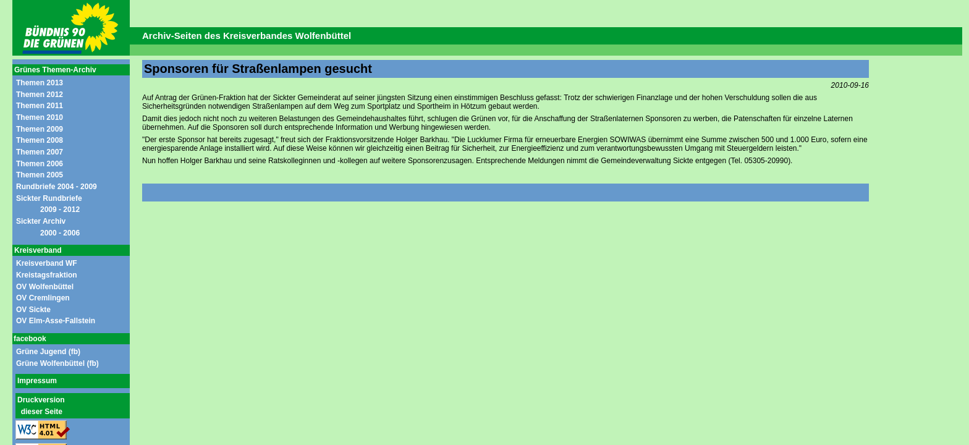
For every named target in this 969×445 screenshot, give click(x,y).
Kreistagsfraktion (46, 275)
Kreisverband (38, 250)
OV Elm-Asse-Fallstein (55, 320)
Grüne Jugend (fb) (48, 351)
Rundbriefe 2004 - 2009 (56, 186)
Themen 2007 (39, 152)
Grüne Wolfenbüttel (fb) (57, 363)
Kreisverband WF (46, 263)
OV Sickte (33, 309)
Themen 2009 (39, 129)
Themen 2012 (39, 94)
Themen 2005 (39, 175)
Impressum (37, 380)
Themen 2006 (39, 163)
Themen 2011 (39, 105)
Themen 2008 (39, 140)
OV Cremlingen (43, 298)
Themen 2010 (39, 117)
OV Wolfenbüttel (45, 286)
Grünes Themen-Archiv (55, 70)
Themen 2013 (39, 82)
